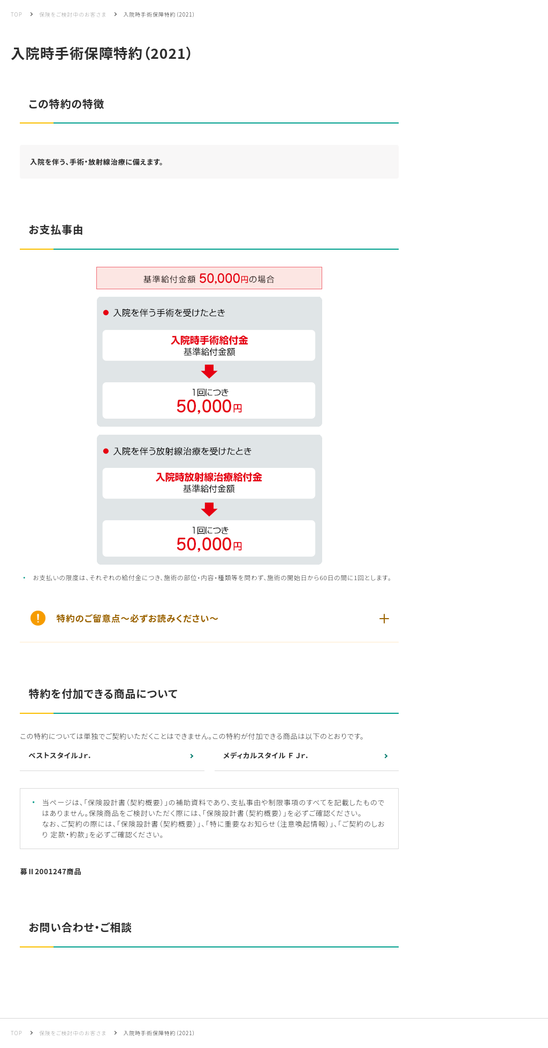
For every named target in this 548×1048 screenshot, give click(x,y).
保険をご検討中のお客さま (72, 14)
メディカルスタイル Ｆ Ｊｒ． (266, 755)
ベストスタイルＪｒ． (60, 755)
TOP (16, 14)
